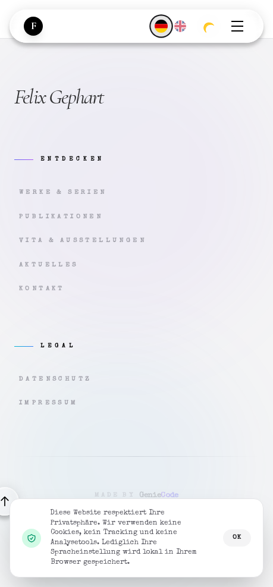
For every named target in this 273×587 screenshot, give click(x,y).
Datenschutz (55, 379)
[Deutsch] (160, 25)
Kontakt (42, 288)
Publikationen (61, 217)
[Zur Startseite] (33, 26)
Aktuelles (49, 265)
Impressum (49, 403)
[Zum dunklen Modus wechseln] (209, 26)
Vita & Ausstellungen (82, 240)
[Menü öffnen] (237, 26)
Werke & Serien (63, 192)
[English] (180, 26)
